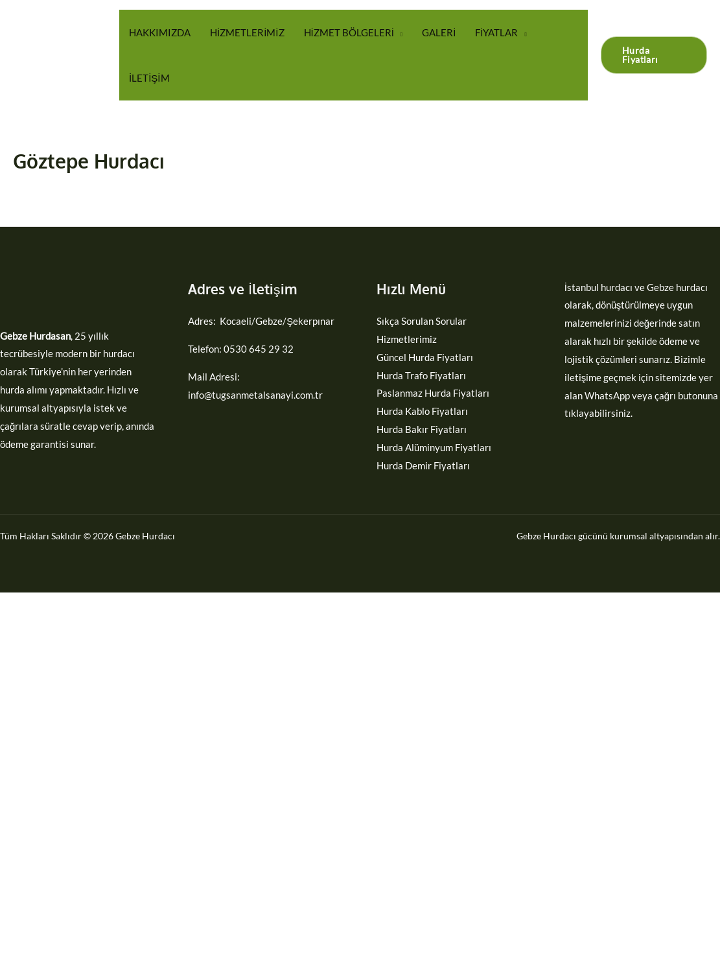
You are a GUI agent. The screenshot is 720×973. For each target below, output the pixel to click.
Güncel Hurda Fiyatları (425, 357)
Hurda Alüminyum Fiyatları (434, 447)
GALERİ (439, 32)
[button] (654, 55)
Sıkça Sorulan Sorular (422, 321)
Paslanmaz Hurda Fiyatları (433, 393)
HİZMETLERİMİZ (247, 32)
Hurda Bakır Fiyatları (422, 429)
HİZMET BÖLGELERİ (349, 32)
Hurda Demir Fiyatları (423, 465)
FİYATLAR (496, 32)
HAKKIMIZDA (160, 32)
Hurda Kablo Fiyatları (422, 411)
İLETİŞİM (149, 78)
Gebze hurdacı (677, 287)
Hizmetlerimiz (407, 339)
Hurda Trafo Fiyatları (421, 375)
